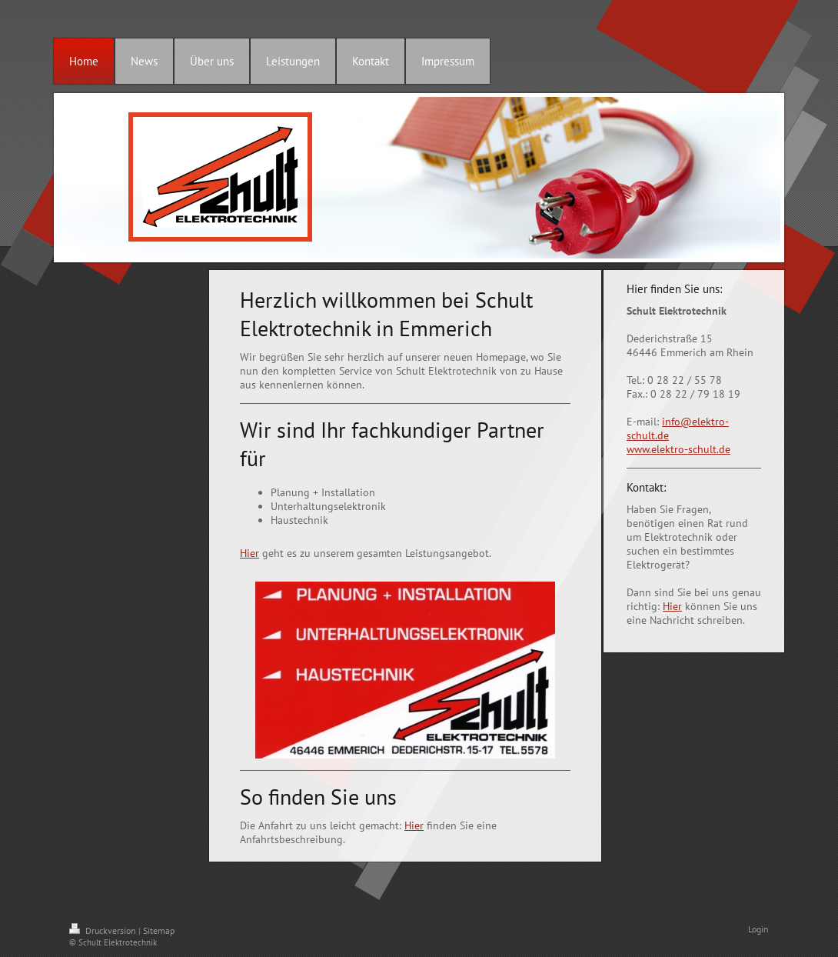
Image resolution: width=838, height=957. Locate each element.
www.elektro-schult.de (678, 449)
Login (758, 929)
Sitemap (159, 930)
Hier (249, 553)
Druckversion (103, 930)
